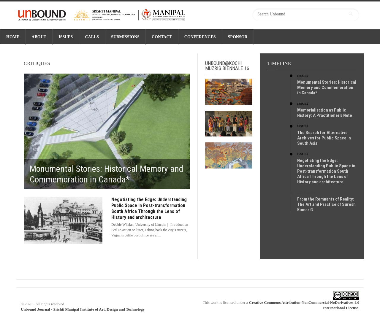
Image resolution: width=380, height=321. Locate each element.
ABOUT (38, 37)
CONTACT (162, 37)
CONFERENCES (200, 37)
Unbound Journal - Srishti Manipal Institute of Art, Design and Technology (83, 309)
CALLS (92, 37)
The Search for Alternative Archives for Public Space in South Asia (324, 138)
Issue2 (302, 75)
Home (12, 37)
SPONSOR (238, 37)
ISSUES (65, 37)
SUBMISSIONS (125, 37)
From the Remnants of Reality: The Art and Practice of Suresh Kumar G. (326, 204)
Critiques (306, 192)
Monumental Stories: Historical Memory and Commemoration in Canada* (326, 88)
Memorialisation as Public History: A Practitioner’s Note (324, 112)
